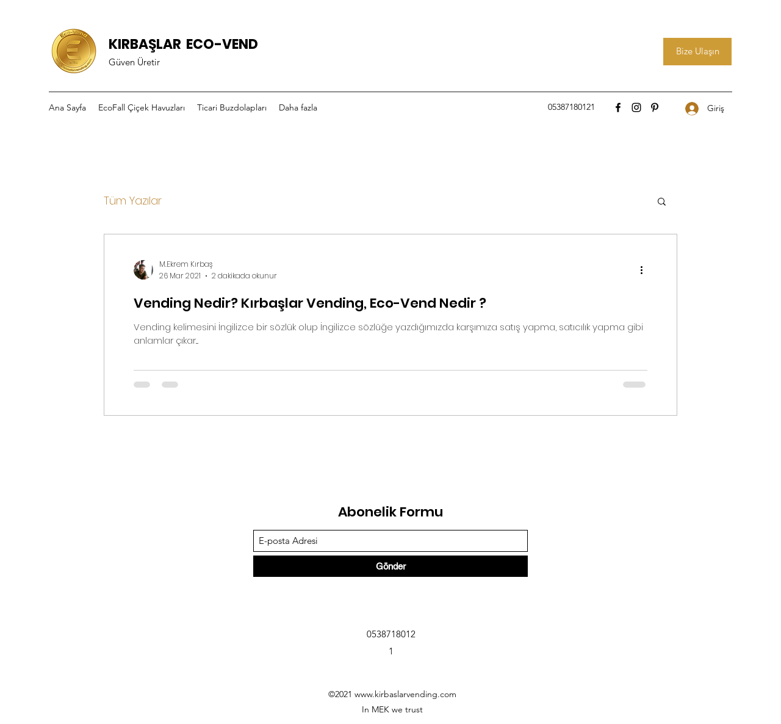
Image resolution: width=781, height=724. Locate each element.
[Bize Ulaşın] (697, 51)
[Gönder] (390, 566)
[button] (662, 202)
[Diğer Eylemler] (645, 269)
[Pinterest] (655, 107)
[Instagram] (636, 107)
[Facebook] (618, 107)
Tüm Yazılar (133, 200)
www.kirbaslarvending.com (405, 694)
